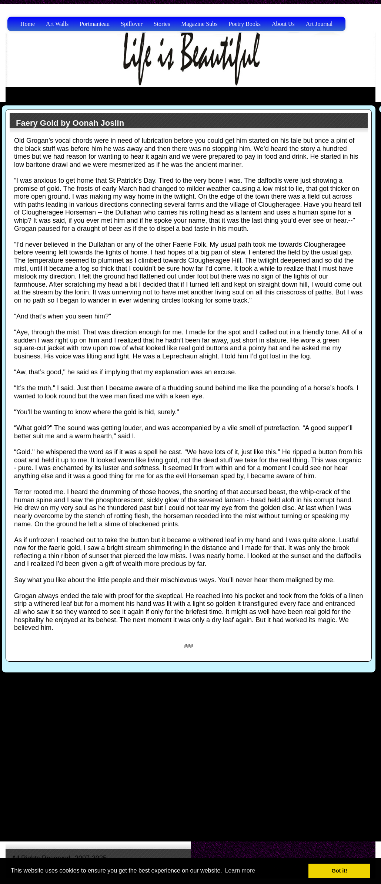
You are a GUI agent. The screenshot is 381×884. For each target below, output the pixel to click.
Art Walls (57, 24)
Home (27, 24)
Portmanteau (95, 24)
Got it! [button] (339, 871)
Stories (162, 24)
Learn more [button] (240, 870)
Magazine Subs (199, 24)
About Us (283, 24)
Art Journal (319, 24)
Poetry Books (244, 24)
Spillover (132, 24)
